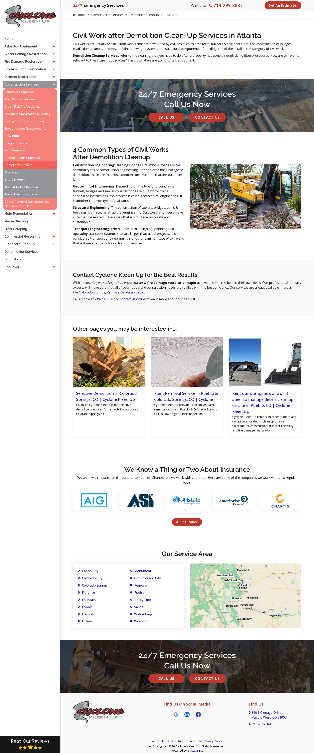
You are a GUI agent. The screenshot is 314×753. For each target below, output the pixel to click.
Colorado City (92, 579)
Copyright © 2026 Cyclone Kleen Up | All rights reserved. (188, 747)
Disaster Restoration (20, 75)
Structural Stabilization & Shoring (27, 112)
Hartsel (87, 615)
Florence (88, 594)
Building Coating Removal (22, 155)
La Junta (88, 622)
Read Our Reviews (30, 744)
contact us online (133, 299)
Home (79, 15)
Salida (125, 292)
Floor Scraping (15, 227)
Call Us (166, 117)
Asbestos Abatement (20, 44)
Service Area (175, 742)
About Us (158, 742)
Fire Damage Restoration (24, 59)
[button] (53, 44)
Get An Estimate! (282, 5)
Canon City (90, 572)
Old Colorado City (147, 579)
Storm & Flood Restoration (25, 67)
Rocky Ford (142, 601)
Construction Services (108, 15)
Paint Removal (14, 148)
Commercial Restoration (23, 234)
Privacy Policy (213, 742)
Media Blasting (16, 219)
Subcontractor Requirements (25, 126)
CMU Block (12, 133)
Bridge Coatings (15, 141)
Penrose (113, 292)
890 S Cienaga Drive (268, 716)
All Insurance (187, 523)
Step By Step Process (20, 97)
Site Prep (11, 170)
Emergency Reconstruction (24, 119)
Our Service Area (187, 555)
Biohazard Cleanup (19, 242)
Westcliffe (141, 622)
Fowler (87, 608)
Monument (142, 572)
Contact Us (207, 117)
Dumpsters (12, 257)
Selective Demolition (19, 90)
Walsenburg (143, 615)
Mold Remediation (18, 211)
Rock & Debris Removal (22, 185)
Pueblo (139, 292)
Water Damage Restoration (26, 52)
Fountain (89, 601)
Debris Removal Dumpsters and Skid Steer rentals (26, 202)
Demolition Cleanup (145, 15)
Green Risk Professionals (22, 104)
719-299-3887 (226, 5)
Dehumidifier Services (21, 249)
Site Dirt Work (15, 177)
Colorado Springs (92, 292)
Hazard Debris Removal (21, 192)
